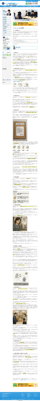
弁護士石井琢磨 (17, 47)
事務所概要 (5, 17)
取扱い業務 (23, 394)
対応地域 (4, 28)
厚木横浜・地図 (28, 1)
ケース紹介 (23, 6)
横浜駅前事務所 (4, 68)
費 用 (17, 6)
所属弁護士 (28, 393)
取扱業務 (11, 6)
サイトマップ (35, 396)
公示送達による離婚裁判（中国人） (18, 81)
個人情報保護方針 (36, 395)
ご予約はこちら (35, 1)
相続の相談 (18, 399)
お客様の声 (5, 30)
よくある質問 (29, 6)
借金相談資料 (5, 26)
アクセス (23, 396)
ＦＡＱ (4, 34)
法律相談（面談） (23, 379)
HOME (5, 6)
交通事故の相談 (14, 399)
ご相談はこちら (35, 6)
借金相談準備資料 (29, 395)
